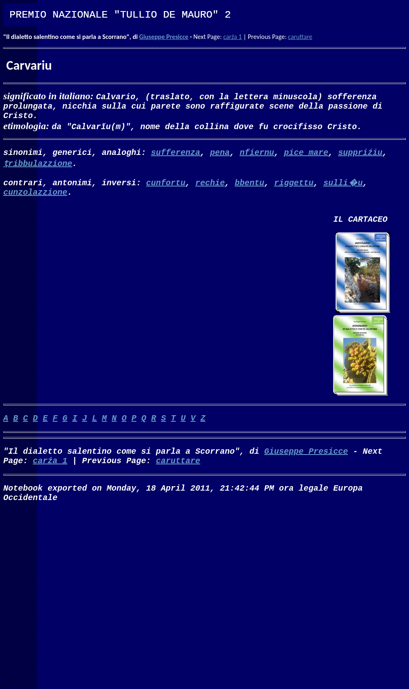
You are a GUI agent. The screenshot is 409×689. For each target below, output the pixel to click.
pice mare (306, 156)
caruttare (300, 37)
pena (220, 156)
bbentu (249, 187)
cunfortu (165, 187)
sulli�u (343, 187)
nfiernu (257, 156)
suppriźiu (360, 156)
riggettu (293, 187)
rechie (210, 187)
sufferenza (175, 156)
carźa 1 (232, 37)
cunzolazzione (35, 198)
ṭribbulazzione (37, 167)
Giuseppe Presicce (163, 37)
